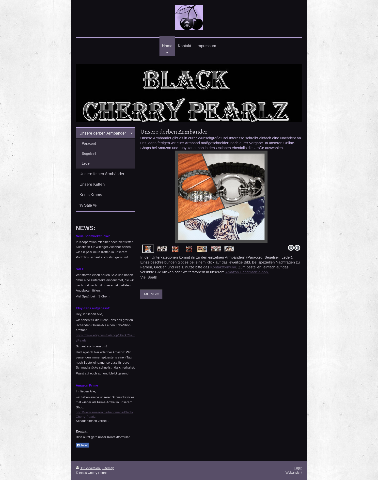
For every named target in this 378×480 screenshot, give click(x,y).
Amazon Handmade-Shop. (247, 272)
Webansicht (293, 472)
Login (298, 468)
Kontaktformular (223, 267)
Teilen (82, 445)
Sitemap (108, 468)
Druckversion (88, 468)
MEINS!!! (151, 294)
